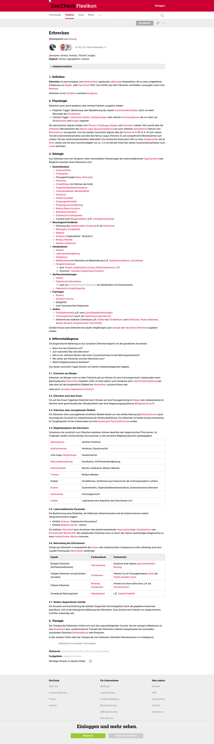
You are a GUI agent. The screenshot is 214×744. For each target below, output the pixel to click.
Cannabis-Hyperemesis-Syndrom (87, 271)
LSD (118, 267)
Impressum (157, 711)
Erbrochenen (76, 550)
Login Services (107, 692)
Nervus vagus (87, 128)
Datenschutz (158, 699)
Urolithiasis (134, 319)
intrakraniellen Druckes (82, 225)
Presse (52, 699)
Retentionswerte (69, 525)
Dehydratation (143, 529)
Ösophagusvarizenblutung (69, 205)
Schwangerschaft (65, 316)
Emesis (72, 39)
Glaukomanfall (80, 323)
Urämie (59, 278)
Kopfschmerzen (59, 448)
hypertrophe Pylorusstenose (112, 421)
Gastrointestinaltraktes (126, 110)
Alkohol (60, 250)
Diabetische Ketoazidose (68, 281)
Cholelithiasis (63, 184)
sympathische (140, 128)
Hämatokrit (67, 529)
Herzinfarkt (95, 323)
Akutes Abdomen (149, 319)
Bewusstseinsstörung (61, 461)
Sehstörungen (69, 455)
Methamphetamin (105, 267)
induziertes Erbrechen (136, 327)
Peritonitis (61, 180)
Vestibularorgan (99, 117)
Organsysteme (151, 158)
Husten (54, 500)
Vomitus (95, 651)
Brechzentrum (91, 81)
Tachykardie (56, 533)
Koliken (101, 319)
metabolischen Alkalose (66, 536)
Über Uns (53, 686)
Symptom (71, 93)
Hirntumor (108, 225)
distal (151, 573)
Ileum (52, 142)
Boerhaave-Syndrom (66, 212)
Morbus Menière (64, 239)
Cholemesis (97, 575)
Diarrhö (54, 487)
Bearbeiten (145, 23)
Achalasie (61, 194)
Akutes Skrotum (64, 323)
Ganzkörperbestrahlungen (98, 312)
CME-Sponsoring (108, 711)
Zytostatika (136, 260)
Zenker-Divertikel (64, 198)
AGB (154, 692)
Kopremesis (97, 587)
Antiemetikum (80, 632)
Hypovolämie (124, 529)
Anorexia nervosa (65, 298)
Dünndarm (128, 125)
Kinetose (60, 236)
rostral (52, 146)
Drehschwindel (58, 468)
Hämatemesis (98, 565)
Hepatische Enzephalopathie (70, 288)
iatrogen (116, 327)
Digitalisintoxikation (119, 260)
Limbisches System (80, 117)
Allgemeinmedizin (72, 656)
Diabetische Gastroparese (69, 215)
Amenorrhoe (72, 381)
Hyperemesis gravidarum (97, 316)
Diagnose (92, 93)
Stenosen (87, 177)
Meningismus (57, 442)
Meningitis (61, 229)
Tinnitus (55, 474)
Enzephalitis (74, 229)
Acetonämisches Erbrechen (82, 285)
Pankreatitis (62, 173)
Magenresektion (79, 219)
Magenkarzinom (144, 403)
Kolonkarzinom (121, 587)
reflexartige (116, 81)
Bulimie (60, 295)
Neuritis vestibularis (66, 243)
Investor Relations (58, 692)
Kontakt (156, 686)
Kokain (68, 267)
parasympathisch (104, 128)
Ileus (78, 177)
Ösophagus (103, 125)
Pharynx (92, 125)
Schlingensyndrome (103, 219)
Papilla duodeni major (125, 577)
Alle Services (106, 718)
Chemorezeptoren (130, 117)
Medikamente (59, 120)
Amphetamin (79, 267)
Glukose (65, 521)
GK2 (81, 651)
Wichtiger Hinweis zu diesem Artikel (67, 661)
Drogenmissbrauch (65, 264)
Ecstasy (91, 267)
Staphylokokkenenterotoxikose (71, 187)
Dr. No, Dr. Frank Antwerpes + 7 (91, 47)
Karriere (53, 705)
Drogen (75, 120)
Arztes (95, 547)
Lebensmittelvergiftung (68, 253)
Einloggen (160, 5)
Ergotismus (62, 257)
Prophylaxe (59, 629)
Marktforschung (108, 705)
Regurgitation (98, 593)
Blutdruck (69, 533)
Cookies (156, 705)
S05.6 (87, 651)
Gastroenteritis (63, 170)
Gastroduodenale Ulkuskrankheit (72, 191)
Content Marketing (109, 699)
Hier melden (90, 643)
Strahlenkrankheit (65, 312)
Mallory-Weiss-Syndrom (68, 208)
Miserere (95, 583)
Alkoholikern (100, 384)
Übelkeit (105, 651)
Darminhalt (84, 85)
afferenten (54, 128)
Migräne (60, 232)
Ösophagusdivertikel (66, 201)
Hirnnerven (128, 132)
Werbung (104, 686)
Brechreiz (53, 88)
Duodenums (74, 113)
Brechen (65, 651)
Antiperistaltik (151, 139)
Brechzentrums (149, 414)
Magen (68, 85)
